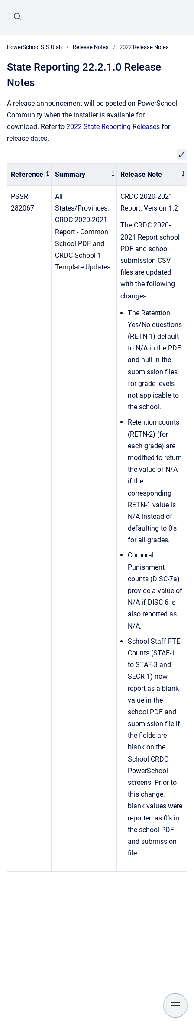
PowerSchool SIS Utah (34, 47)
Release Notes (91, 47)
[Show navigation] (175, 1005)
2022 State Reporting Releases (113, 127)
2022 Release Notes (144, 47)
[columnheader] (29, 175)
